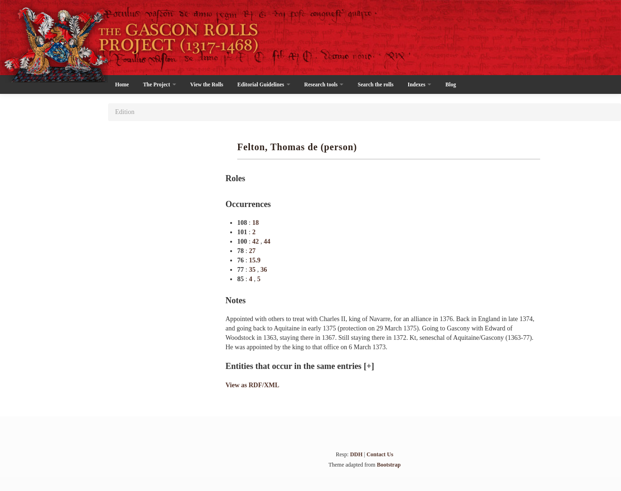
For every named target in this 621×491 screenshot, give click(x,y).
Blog (450, 84)
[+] (369, 366)
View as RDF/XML (252, 385)
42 (256, 241)
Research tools (324, 84)
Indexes (420, 84)
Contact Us (379, 454)
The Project (159, 84)
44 (267, 241)
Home (122, 84)
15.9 (255, 260)
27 (252, 250)
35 (253, 269)
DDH (356, 454)
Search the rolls (375, 84)
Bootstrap (389, 464)
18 (255, 222)
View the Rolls (206, 84)
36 (263, 269)
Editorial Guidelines (263, 84)
